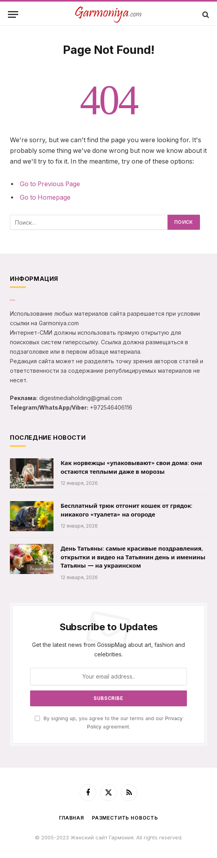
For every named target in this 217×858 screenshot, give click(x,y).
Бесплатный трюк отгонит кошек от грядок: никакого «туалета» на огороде (126, 510)
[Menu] (13, 14)
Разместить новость (125, 818)
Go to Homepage (45, 197)
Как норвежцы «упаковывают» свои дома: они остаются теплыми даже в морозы (131, 467)
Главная (71, 818)
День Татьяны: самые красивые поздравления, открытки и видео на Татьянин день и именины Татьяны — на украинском (133, 557)
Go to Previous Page (50, 184)
